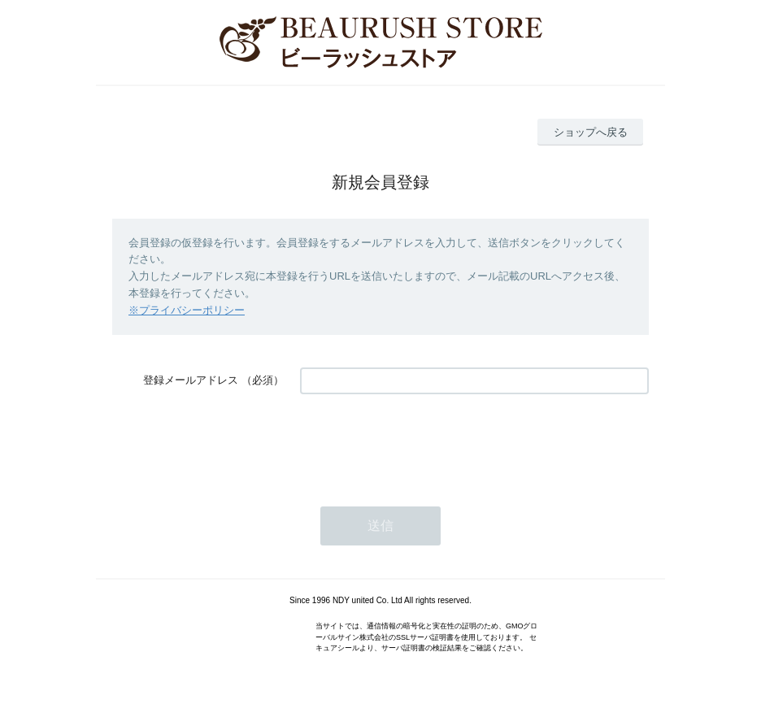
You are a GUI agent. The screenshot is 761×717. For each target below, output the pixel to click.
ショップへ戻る (591, 132)
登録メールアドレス (190, 380)
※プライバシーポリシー (186, 310)
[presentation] (423, 442)
